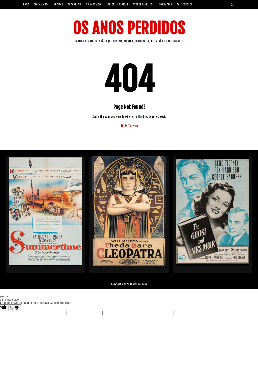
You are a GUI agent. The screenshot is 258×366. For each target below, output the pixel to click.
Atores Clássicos (143, 4)
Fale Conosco (184, 4)
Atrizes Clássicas (117, 4)
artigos (58, 4)
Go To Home (129, 125)
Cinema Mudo (41, 4)
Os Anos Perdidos (129, 28)
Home (26, 4)
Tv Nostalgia (94, 4)
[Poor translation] (14, 307)
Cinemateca (165, 4)
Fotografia (74, 4)
